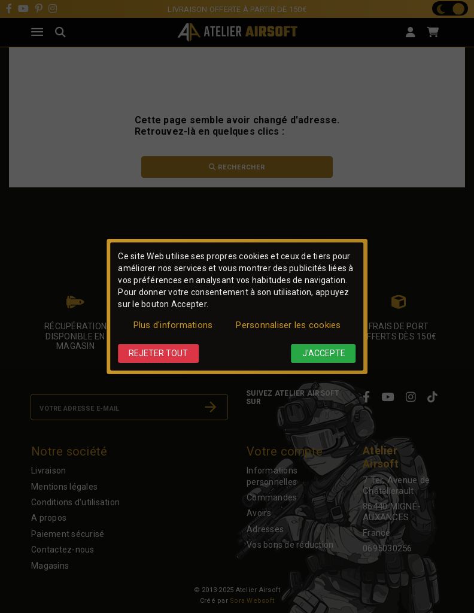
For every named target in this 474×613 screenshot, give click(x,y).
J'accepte (323, 353)
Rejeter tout (158, 353)
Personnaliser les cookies (288, 325)
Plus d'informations (173, 325)
